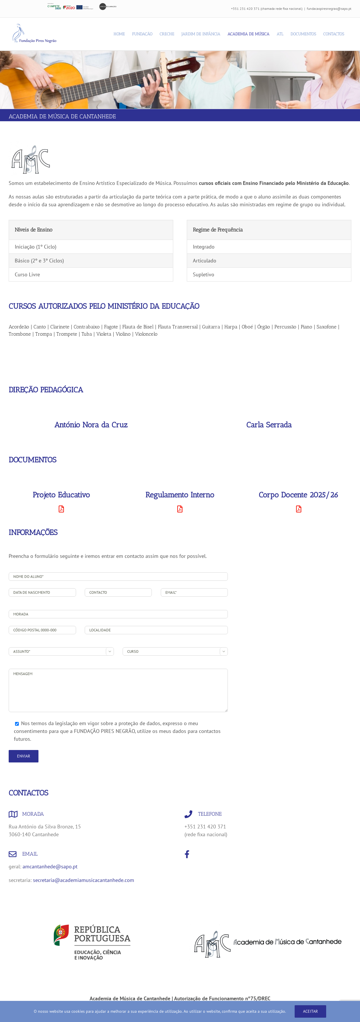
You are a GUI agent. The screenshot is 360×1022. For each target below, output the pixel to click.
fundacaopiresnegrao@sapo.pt (329, 8)
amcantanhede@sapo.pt (50, 866)
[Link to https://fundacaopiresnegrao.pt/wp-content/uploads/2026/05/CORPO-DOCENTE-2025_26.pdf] (298, 509)
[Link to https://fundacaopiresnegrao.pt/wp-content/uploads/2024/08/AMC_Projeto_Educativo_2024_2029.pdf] (61, 509)
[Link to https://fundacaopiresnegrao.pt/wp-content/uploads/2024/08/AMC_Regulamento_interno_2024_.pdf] (179, 509)
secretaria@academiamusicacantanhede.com (83, 880)
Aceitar (310, 1011)
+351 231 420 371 (245, 8)
